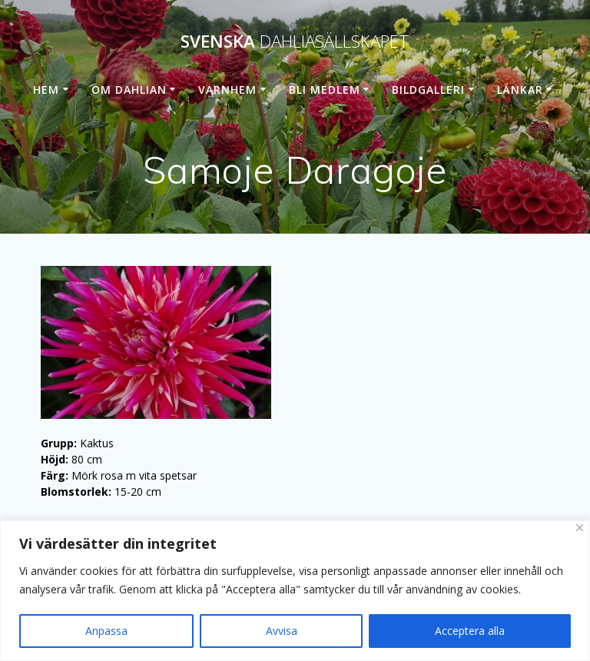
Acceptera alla (470, 630)
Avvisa (281, 630)
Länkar (520, 89)
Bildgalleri (428, 89)
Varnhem (227, 89)
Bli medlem (324, 89)
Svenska (295, 41)
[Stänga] (579, 527)
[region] (295, 590)
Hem (46, 89)
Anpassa (106, 630)
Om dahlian (129, 89)
